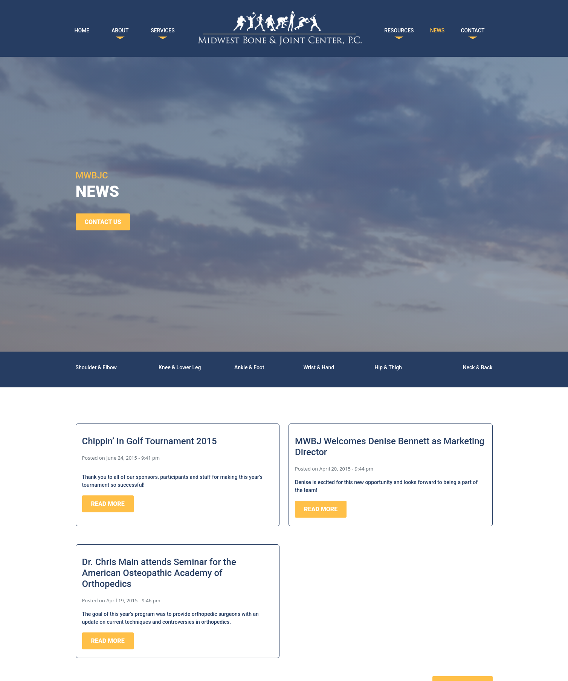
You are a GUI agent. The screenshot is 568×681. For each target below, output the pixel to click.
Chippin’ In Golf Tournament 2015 (149, 441)
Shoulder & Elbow (96, 367)
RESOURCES (399, 28)
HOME (82, 28)
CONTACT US (103, 221)
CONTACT (472, 28)
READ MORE (108, 503)
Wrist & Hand (318, 367)
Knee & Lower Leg (180, 367)
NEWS (437, 28)
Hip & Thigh (388, 367)
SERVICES (163, 28)
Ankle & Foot (249, 367)
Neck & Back (478, 367)
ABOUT (119, 28)
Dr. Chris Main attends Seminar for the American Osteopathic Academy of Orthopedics (159, 573)
